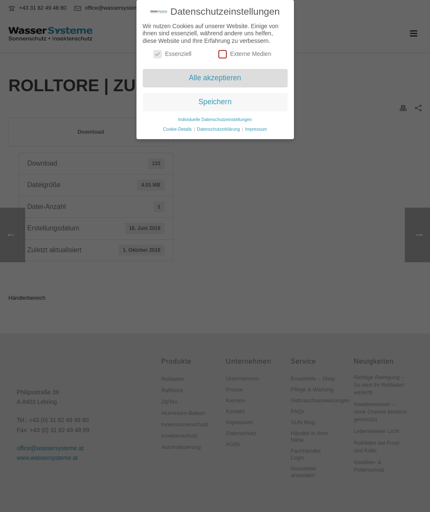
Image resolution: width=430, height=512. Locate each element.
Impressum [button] (256, 127)
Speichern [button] (215, 100)
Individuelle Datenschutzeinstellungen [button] (215, 118)
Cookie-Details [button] (178, 127)
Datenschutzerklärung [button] (219, 127)
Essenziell (172, 53)
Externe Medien (244, 53)
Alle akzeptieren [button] (215, 77)
